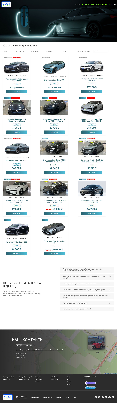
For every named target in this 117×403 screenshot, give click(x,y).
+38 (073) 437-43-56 (104, 4)
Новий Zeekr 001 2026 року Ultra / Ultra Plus (17, 201)
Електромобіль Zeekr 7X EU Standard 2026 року (54, 160)
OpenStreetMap (113, 373)
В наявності (7, 97)
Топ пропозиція (15, 97)
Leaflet (107, 373)
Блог (75, 396)
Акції (68, 379)
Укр (76, 4)
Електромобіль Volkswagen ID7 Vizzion (17, 79)
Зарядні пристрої (24, 379)
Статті (69, 383)
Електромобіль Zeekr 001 (54, 79)
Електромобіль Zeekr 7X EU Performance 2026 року (92, 160)
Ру (79, 4)
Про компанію (55, 379)
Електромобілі (35, 396)
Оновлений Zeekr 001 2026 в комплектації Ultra (54, 201)
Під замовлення (8, 138)
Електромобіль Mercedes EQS (54, 241)
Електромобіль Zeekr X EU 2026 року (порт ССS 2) (91, 119)
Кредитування (39, 379)
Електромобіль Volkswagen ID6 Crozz (92, 79)
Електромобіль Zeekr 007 (16, 160)
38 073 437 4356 (21, 357)
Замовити (16, 91)
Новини (69, 381)
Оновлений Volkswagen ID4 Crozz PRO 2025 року (54, 119)
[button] (97, 352)
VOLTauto (67, 396)
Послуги (58, 396)
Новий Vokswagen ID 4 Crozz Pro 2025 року (17, 119)
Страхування (38, 381)
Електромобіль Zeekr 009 (16, 241)
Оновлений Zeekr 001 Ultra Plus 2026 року (92, 201)
